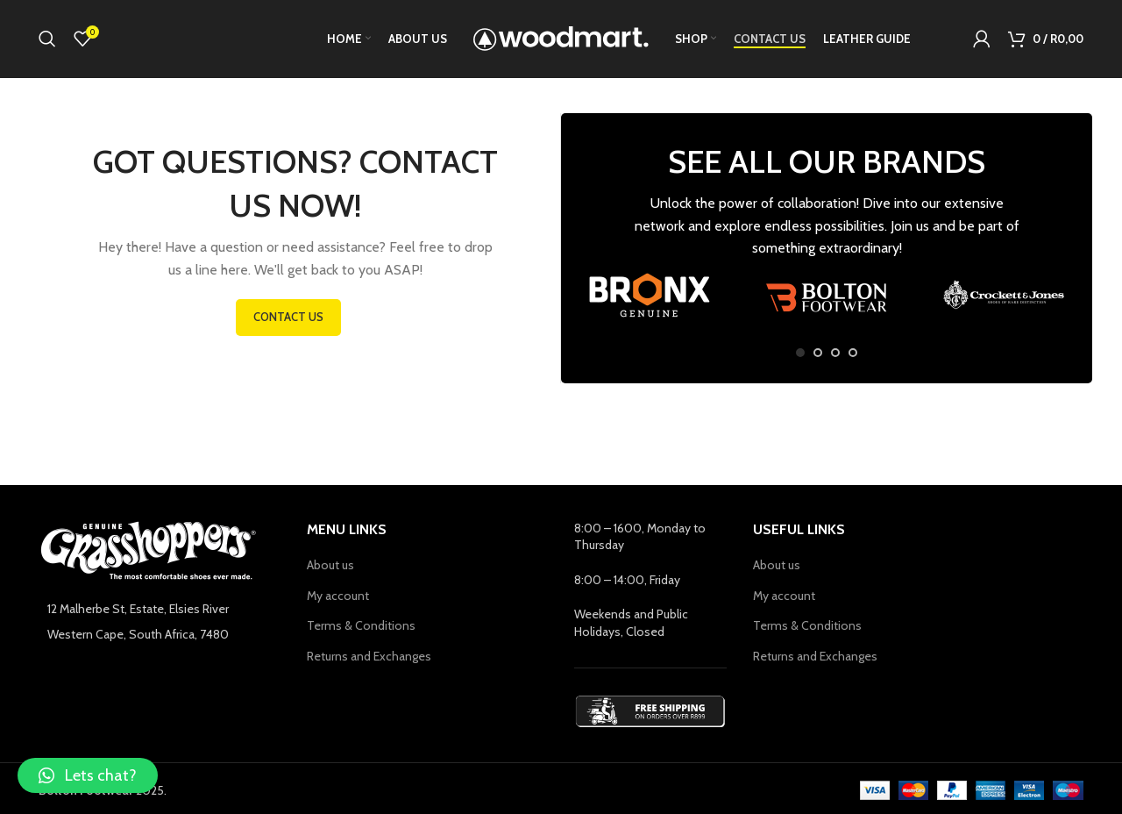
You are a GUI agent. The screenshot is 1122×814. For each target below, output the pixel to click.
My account (338, 596)
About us (330, 566)
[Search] (47, 39)
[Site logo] (561, 38)
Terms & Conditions (361, 627)
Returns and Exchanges (369, 657)
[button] (88, 775)
